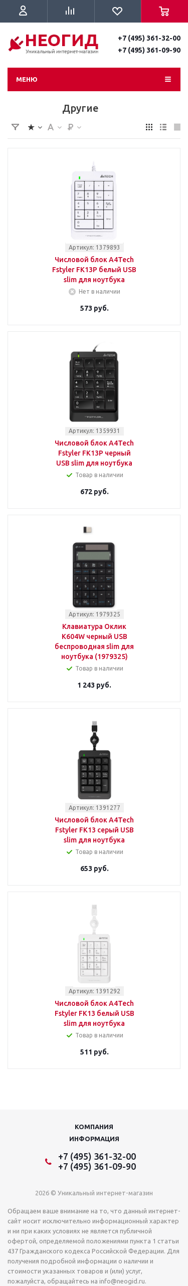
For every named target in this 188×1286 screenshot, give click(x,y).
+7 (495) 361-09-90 (149, 50)
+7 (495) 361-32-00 (149, 38)
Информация (94, 1138)
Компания (94, 1126)
